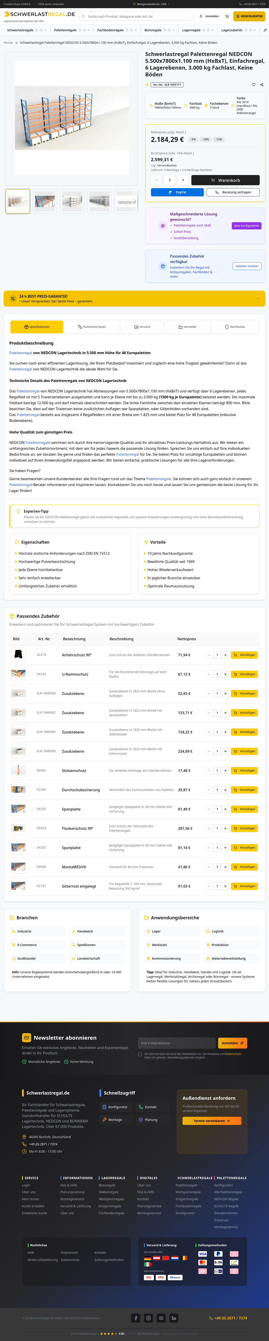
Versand (146, 327)
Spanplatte (71, 809)
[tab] (134, 298)
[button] (17, 201)
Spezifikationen (40, 327)
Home (8, 42)
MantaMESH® (74, 866)
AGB (31, 1252)
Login (26, 1185)
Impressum (69, 1252)
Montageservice (72, 1199)
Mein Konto (30, 1199)
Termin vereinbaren (212, 1121)
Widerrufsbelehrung (43, 1260)
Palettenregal (20, 352)
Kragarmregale (110, 1206)
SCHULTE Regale (226, 1206)
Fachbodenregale (112, 1213)
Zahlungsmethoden (109, 1260)
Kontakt (143, 1199)
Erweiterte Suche (34, 1213)
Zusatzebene (73, 693)
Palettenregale (37, 442)
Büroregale (107, 1185)
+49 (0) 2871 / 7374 (254, 4)
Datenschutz (233, 1054)
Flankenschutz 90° (78, 828)
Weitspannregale (111, 1199)
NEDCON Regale (226, 1199)
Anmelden (232, 1043)
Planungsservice (72, 1192)
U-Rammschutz (75, 674)
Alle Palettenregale (228, 1192)
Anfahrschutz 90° (77, 654)
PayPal (181, 192)
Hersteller (190, 327)
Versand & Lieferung (75, 1206)
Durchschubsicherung (81, 789)
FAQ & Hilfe (68, 1185)
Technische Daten (95, 327)
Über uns (29, 1192)
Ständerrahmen (225, 1213)
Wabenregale (108, 1192)
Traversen (221, 1220)
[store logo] (39, 14)
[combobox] (136, 16)
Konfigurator (185, 1213)
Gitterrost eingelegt (79, 886)
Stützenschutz (74, 770)
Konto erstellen (33, 1206)
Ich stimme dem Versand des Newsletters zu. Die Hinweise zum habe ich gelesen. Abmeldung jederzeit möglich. (192, 1055)
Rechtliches (237, 327)
